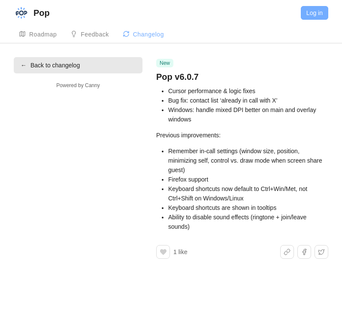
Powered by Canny (78, 85)
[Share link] (287, 252)
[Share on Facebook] (304, 252)
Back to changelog (50, 65)
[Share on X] (321, 252)
